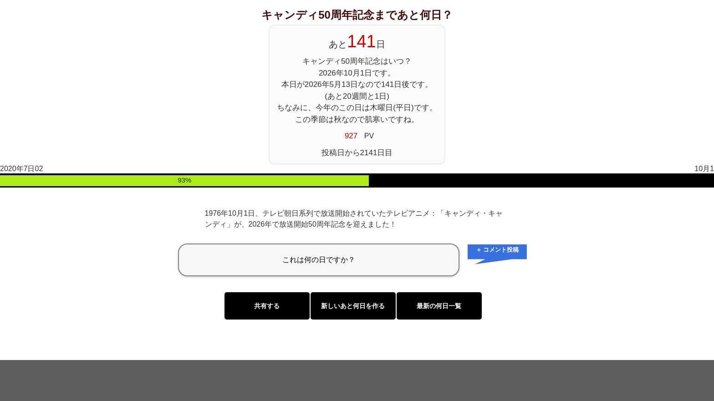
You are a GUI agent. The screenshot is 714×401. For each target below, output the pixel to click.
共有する (267, 306)
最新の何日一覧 (439, 306)
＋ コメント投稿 (497, 249)
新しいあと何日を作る (353, 306)
